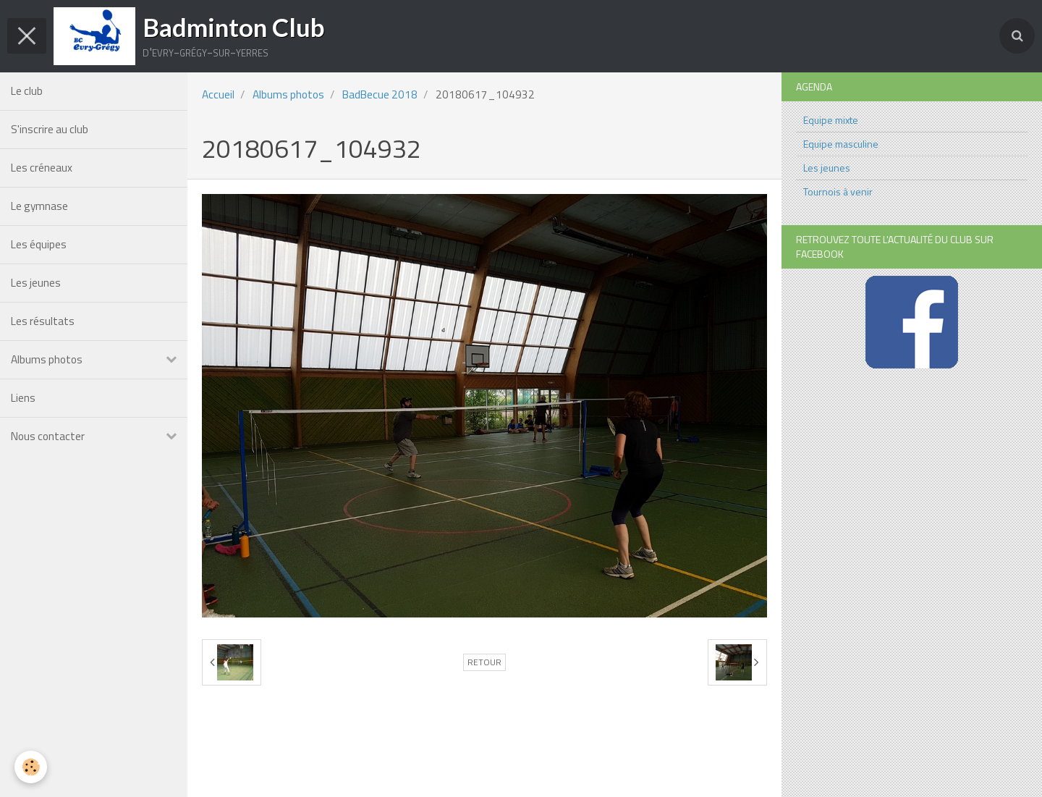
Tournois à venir (838, 191)
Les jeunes (36, 282)
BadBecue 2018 (380, 94)
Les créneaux (41, 167)
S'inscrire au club (49, 129)
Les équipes (39, 244)
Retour (484, 662)
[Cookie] (30, 767)
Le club (27, 91)
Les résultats (43, 321)
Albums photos (46, 359)
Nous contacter (48, 436)
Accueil (218, 94)
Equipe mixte (830, 119)
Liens (23, 397)
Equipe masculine (840, 143)
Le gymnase (39, 206)
